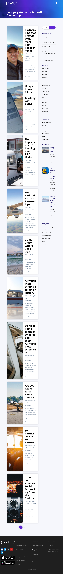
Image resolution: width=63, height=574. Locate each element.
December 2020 (46, 83)
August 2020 (45, 94)
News (43, 136)
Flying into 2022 (47, 37)
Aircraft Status (19, 549)
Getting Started (45, 131)
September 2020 (46, 91)
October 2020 (45, 88)
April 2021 (44, 74)
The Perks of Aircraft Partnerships (30, 198)
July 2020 (44, 97)
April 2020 (44, 105)
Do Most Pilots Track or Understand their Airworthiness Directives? (30, 339)
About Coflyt (35, 554)
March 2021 (45, 77)
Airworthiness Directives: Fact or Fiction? (30, 286)
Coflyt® (44, 125)
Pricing (18, 564)
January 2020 (45, 111)
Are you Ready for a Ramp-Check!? (29, 391)
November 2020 (46, 85)
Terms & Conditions (31, 569)
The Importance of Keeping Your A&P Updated (30, 148)
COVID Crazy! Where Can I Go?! (29, 245)
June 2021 (44, 71)
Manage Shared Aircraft (22, 556)
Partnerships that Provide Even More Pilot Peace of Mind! (30, 40)
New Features (45, 133)
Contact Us (50, 545)
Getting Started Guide (37, 545)
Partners (34, 561)
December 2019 (46, 114)
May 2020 (44, 102)
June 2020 (44, 100)
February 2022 (45, 68)
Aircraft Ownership (46, 122)
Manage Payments (20, 560)
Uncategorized (45, 139)
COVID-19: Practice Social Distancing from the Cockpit (30, 488)
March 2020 (45, 108)
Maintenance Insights (21, 545)
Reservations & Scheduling (22, 553)
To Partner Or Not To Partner (29, 436)
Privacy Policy (3, 572)
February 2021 (45, 80)
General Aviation (46, 128)
